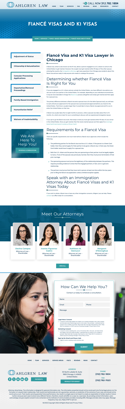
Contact (115, 6)
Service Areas (57, 360)
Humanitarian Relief (23, 110)
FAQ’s (69, 360)
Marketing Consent (64, 329)
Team (61, 6)
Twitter (14, 379)
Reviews (86, 6)
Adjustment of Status (24, 56)
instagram (26, 379)
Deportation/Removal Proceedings (24, 89)
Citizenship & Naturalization (27, 66)
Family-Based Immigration (26, 100)
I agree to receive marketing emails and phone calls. (72, 340)
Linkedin (22, 379)
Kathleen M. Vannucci (75, 249)
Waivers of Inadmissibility (26, 119)
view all (62, 266)
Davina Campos (22, 248)
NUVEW (45, 403)
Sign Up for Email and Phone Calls (69, 338)
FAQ (78, 6)
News (95, 6)
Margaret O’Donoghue (102, 249)
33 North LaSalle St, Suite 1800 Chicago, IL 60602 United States (72, 374)
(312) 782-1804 (102, 374)
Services (70, 6)
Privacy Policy (77, 403)
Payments (39, 379)
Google (18, 379)
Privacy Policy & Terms (94, 326)
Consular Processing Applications (23, 77)
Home (54, 6)
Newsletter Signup (72, 381)
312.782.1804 (109, 3)
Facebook (10, 379)
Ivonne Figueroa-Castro (49, 249)
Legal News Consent (65, 319)
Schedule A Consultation (27, 150)
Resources (104, 6)
